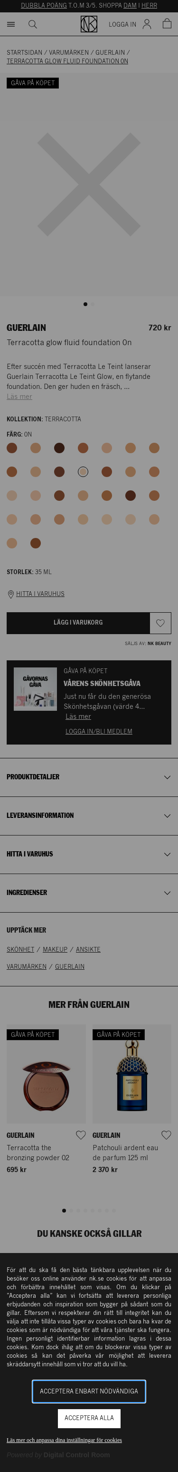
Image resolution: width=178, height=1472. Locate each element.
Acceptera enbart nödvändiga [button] (89, 1391)
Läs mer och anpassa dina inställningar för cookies (64, 1440)
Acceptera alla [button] (89, 1418)
